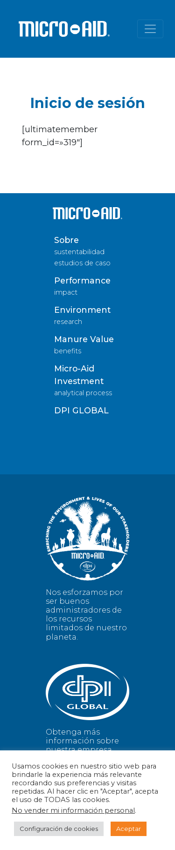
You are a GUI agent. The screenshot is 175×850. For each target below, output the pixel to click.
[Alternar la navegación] (150, 29)
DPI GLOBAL (81, 410)
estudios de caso (82, 263)
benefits (67, 351)
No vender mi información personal (73, 810)
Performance (82, 280)
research (68, 321)
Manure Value (84, 339)
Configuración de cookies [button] (59, 828)
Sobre (66, 240)
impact (65, 292)
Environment (82, 310)
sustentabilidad (79, 252)
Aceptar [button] (128, 828)
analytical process (83, 393)
